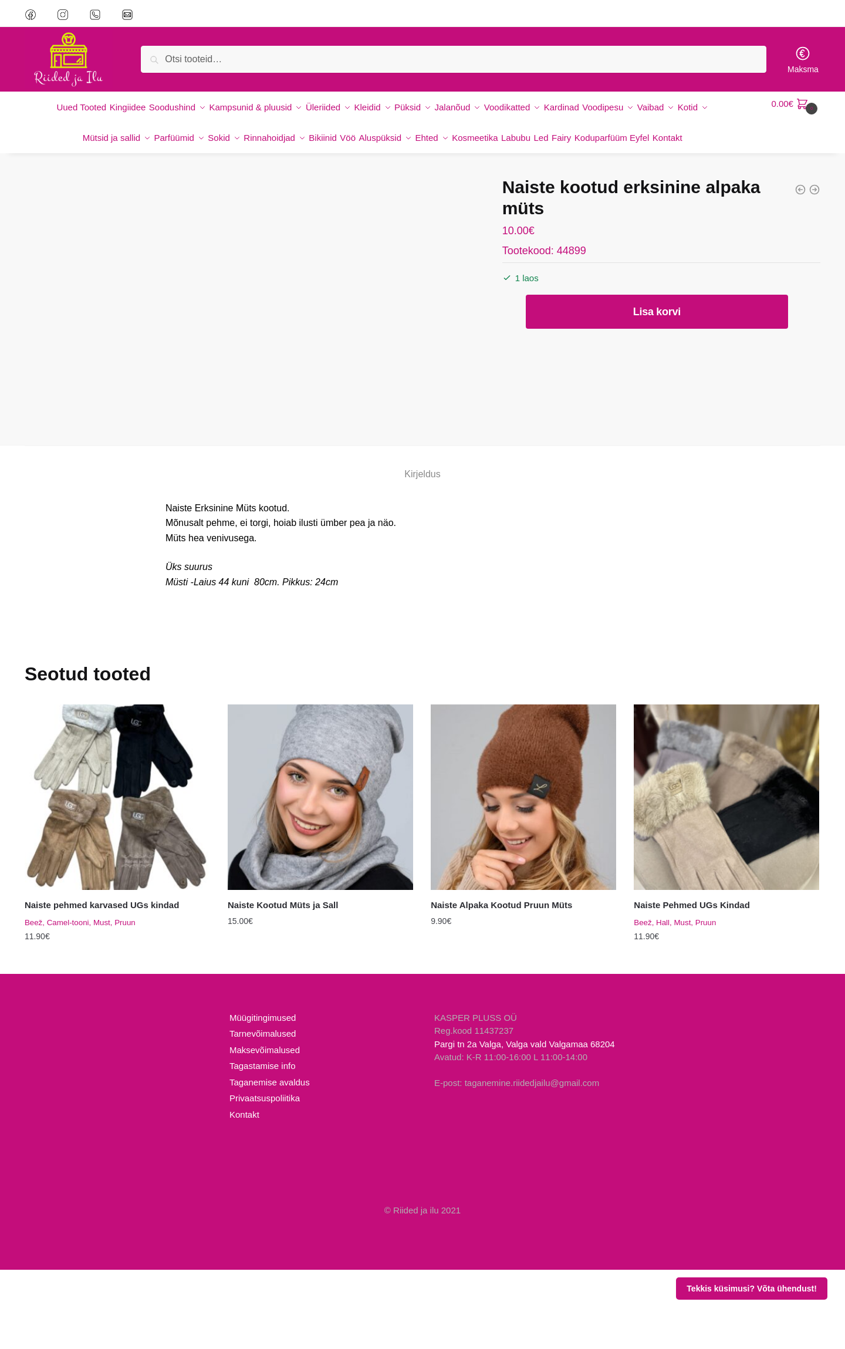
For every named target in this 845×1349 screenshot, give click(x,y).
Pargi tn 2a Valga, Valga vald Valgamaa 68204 (524, 1123)
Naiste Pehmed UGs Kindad (692, 984)
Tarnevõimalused (262, 1113)
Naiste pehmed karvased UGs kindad (102, 984)
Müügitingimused (262, 1097)
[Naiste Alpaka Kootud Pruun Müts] (523, 876)
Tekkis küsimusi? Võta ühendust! (751, 1288)
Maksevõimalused (264, 1129)
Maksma (803, 59)
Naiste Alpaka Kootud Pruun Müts (501, 984)
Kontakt (244, 1194)
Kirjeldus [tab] (422, 553)
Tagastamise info (262, 1146)
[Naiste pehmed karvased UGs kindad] (117, 876)
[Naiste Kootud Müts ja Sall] (320, 876)
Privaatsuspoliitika (264, 1178)
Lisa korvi (657, 321)
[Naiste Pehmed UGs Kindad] (726, 876)
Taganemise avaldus (269, 1161)
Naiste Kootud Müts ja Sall (283, 984)
